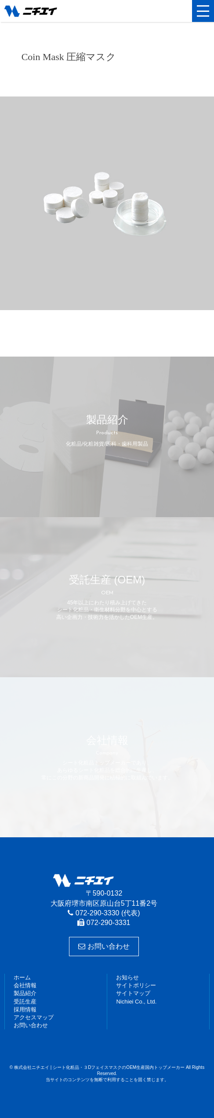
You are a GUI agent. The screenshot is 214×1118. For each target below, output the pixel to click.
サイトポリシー (136, 985)
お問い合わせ (103, 946)
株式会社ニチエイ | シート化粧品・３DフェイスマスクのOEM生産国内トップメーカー (46, 11)
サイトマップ (133, 993)
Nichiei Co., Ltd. (136, 1001)
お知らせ (127, 977)
